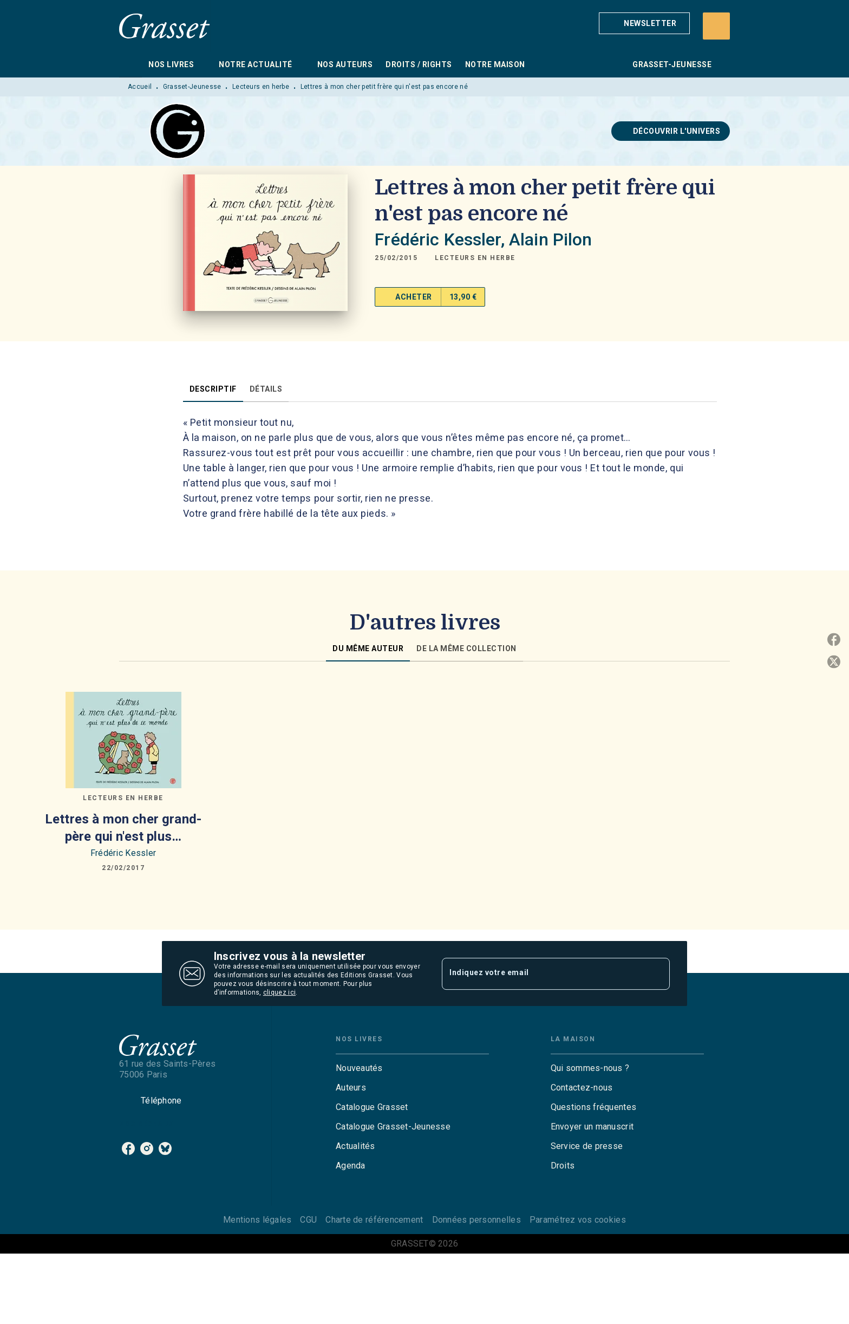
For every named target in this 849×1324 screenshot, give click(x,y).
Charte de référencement (374, 1220)
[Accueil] (164, 25)
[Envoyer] (657, 973)
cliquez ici (279, 992)
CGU (308, 1220)
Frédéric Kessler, (442, 239)
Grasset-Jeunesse (192, 86)
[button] (644, 23)
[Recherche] (716, 26)
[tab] (130, 64)
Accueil (140, 86)
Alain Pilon (550, 239)
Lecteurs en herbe (260, 86)
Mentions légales (257, 1220)
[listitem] (128, 1148)
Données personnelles (476, 1220)
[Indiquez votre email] (542, 973)
